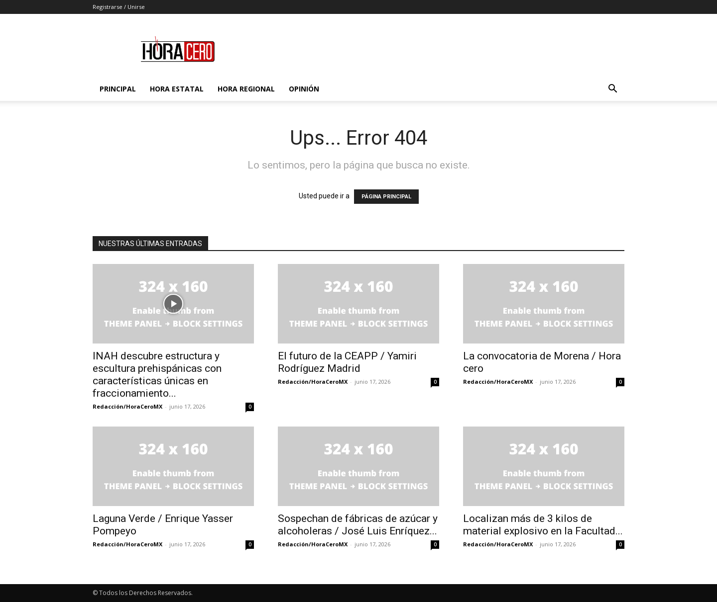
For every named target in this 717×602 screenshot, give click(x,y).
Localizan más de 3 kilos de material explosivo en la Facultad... (543, 525)
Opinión (304, 88)
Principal (118, 88)
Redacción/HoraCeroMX (127, 406)
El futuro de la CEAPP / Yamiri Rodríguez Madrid (347, 362)
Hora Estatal (177, 88)
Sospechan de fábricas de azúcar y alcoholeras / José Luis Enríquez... (358, 525)
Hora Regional (246, 88)
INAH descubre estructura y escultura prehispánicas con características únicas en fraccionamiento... (157, 374)
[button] (612, 89)
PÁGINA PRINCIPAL (386, 196)
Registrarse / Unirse (119, 6)
